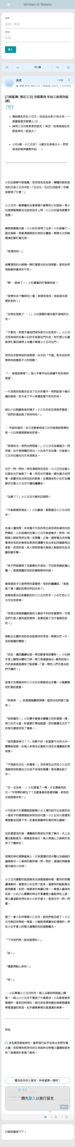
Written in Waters (37, 4)
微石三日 (35, 86)
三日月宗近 (65, 86)
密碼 (7, 32)
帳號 (7, 18)
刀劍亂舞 (45, 86)
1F (8, 107)
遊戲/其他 (24, 86)
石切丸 (54, 86)
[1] (30, 296)
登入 (10, 49)
